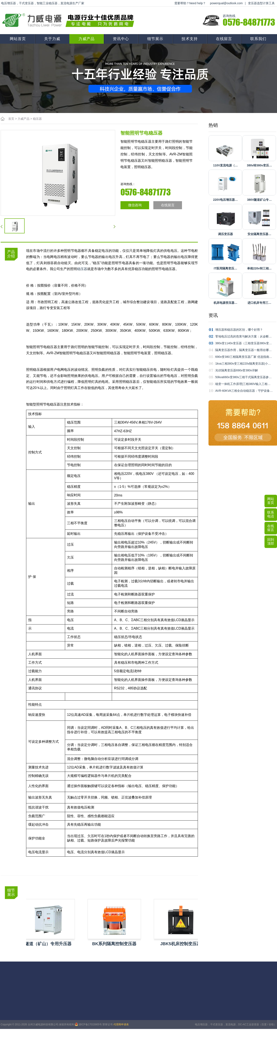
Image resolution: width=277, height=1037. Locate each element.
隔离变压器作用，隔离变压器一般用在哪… (243, 350)
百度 (264, 1024)
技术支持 (190, 39)
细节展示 (155, 39)
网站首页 (18, 39)
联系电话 (270, 514)
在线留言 (224, 39)
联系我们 (258, 39)
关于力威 (52, 39)
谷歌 (271, 1024)
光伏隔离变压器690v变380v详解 (236, 370)
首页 (11, 118)
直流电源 (230, 1024)
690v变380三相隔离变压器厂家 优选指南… (243, 356)
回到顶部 (270, 541)
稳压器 (37, 118)
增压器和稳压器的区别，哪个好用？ (239, 329)
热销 (213, 125)
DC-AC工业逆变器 (248, 1024)
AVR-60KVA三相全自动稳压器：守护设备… (244, 390)
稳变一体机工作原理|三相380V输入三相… (242, 384)
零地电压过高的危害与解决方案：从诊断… (243, 336)
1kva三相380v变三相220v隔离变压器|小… (243, 363)
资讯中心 (121, 39)
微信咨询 (135, 205)
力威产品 (86, 39)
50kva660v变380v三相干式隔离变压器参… (243, 377)
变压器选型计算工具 (261, 3)
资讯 (213, 315)
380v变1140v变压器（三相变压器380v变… (243, 343)
